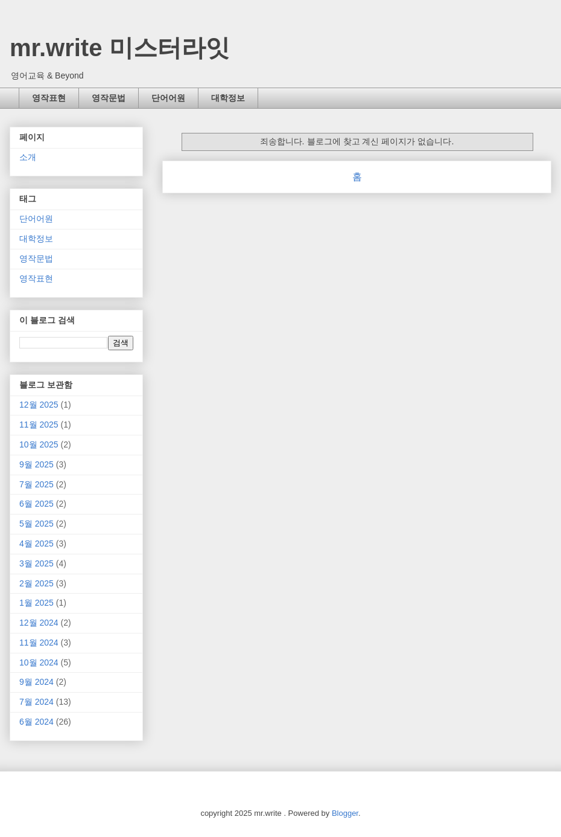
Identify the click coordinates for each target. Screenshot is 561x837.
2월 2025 (36, 583)
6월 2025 (36, 503)
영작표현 (49, 98)
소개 (27, 157)
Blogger (345, 813)
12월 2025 (39, 404)
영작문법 (108, 98)
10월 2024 (39, 662)
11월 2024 (39, 642)
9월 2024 (36, 682)
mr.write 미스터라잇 (120, 47)
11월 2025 (39, 424)
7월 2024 (36, 702)
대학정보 (228, 98)
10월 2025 (39, 444)
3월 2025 (36, 563)
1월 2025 (36, 603)
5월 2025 (36, 523)
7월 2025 (36, 484)
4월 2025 (36, 543)
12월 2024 (39, 622)
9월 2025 (36, 464)
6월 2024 (36, 721)
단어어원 (168, 98)
